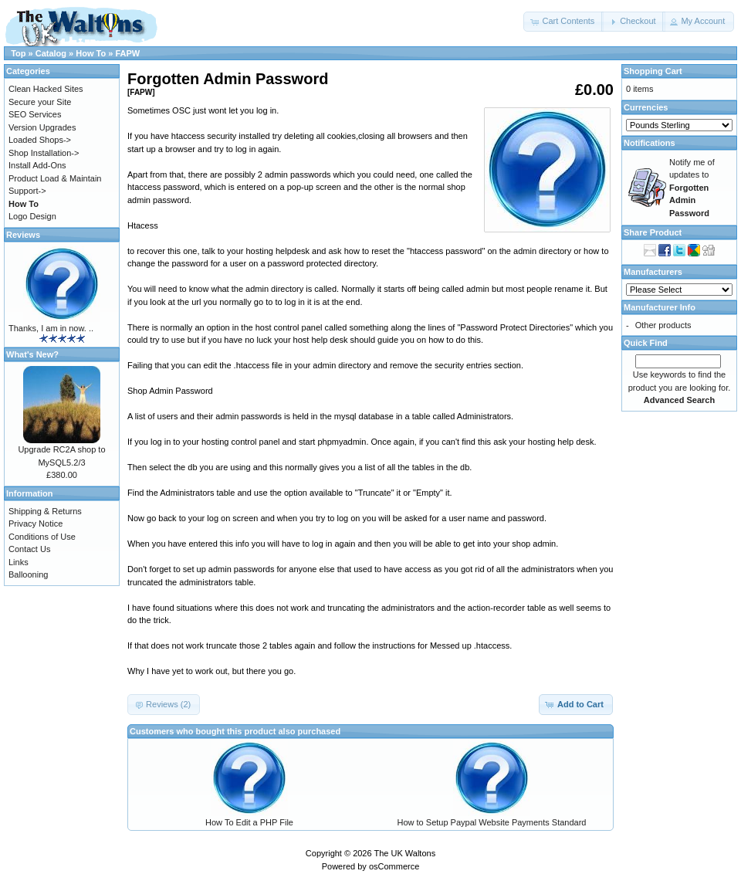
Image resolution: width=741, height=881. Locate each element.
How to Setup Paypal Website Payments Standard (492, 822)
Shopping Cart (653, 71)
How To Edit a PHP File (249, 822)
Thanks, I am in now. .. (50, 328)
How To (91, 53)
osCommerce (394, 866)
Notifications (649, 142)
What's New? (32, 354)
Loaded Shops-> (39, 139)
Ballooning (28, 574)
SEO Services (34, 114)
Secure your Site (39, 102)
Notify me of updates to (692, 188)
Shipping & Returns (45, 511)
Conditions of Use (42, 536)
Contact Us (29, 549)
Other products (663, 325)
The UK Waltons (404, 853)
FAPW (127, 53)
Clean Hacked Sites (45, 88)
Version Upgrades (42, 127)
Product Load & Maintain (54, 178)
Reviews (23, 234)
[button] (563, 22)
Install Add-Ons (37, 165)
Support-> (27, 190)
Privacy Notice (35, 523)
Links (18, 562)
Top (18, 53)
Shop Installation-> (43, 153)
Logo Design (32, 216)
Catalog (51, 53)
